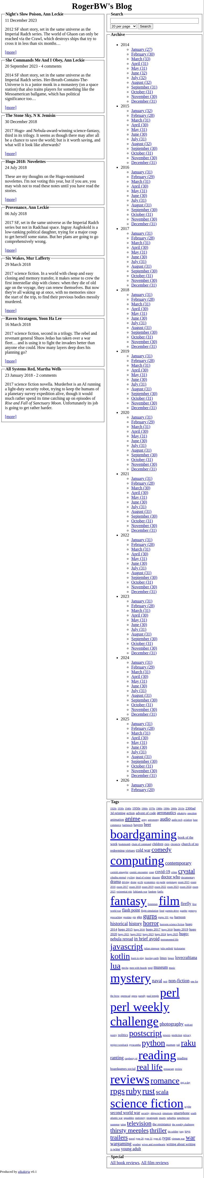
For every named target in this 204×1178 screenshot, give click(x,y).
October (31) (142, 92)
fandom (152, 891)
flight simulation (149, 910)
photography (172, 1024)
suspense (115, 1124)
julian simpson (151, 948)
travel (132, 1138)
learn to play (137, 958)
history (135, 923)
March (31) (140, 120)
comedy (161, 849)
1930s (121, 808)
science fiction (147, 1103)
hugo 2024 (160, 934)
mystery (130, 978)
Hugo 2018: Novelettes (26, 161)
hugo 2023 (148, 934)
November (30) (144, 96)
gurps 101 (163, 917)
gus (171, 917)
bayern (138, 825)
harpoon (180, 917)
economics (149, 882)
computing (137, 860)
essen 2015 (184, 882)
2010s (181, 808)
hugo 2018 (167, 929)
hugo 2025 (172, 934)
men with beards (138, 967)
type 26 (140, 1138)
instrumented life (170, 939)
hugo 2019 (181, 929)
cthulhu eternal (118, 877)
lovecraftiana (186, 957)
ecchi (140, 882)
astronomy (153, 819)
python (153, 1043)
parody (142, 995)
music (172, 967)
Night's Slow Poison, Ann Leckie (35, 14)
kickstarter (179, 948)
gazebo (183, 910)
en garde (160, 882)
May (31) (139, 68)
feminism (153, 904)
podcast (189, 1024)
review (178, 1068)
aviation (188, 819)
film (169, 901)
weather (137, 1144)
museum (161, 967)
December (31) (143, 101)
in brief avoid (147, 938)
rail (178, 1044)
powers (166, 1035)
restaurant (169, 1068)
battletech (127, 825)
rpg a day (185, 1082)
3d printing (117, 813)
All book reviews (124, 1162)
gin (134, 917)
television (139, 1123)
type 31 (149, 1138)
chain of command (141, 844)
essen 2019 (147, 886)
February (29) (142, 176)
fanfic (160, 891)
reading (157, 1055)
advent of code (146, 813)
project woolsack (119, 1044)
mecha (125, 967)
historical (119, 923)
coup (151, 872)
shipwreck (155, 1113)
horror (151, 923)
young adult (131, 1149)
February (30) (142, 54)
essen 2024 (185, 886)
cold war (143, 850)
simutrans (168, 1113)
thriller (158, 1130)
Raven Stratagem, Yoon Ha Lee (34, 318)
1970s (152, 808)
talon (123, 1124)
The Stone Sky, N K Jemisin (30, 115)
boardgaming (143, 834)
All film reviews (155, 1162)
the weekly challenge (183, 1124)
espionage (171, 882)
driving (125, 882)
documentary (188, 877)
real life (150, 1067)
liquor (171, 958)
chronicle (175, 844)
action (130, 813)
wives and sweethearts (153, 1144)
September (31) (144, 87)
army (144, 819)
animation (117, 819)
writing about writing (181, 1144)
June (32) (139, 73)
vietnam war (178, 1138)
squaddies (129, 1117)
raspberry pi (131, 1058)
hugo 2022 (136, 934)
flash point (131, 910)
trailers (119, 1137)
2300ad (190, 808)
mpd (150, 967)
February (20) (142, 789)
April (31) (139, 63)
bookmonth (124, 844)
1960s (145, 808)
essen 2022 (160, 886)
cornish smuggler (119, 872)
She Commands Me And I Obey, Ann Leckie (45, 60)
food (161, 910)
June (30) (139, 134)
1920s (113, 808)
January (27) (141, 49)
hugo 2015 (125, 929)
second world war (125, 1112)
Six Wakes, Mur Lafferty (28, 258)
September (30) (144, 148)
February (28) (142, 115)
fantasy (128, 901)
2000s (174, 808)
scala (162, 1091)
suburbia (171, 1117)
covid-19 (162, 871)
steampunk (152, 1117)
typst (167, 1138)
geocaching (116, 917)
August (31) (141, 205)
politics (123, 1035)
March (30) (140, 488)
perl (170, 992)
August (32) (141, 82)
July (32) (138, 77)
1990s (167, 808)
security (145, 1113)
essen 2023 (173, 886)
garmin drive (172, 910)
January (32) (141, 110)
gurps (150, 916)
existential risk (124, 891)
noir (165, 981)
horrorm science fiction (172, 924)
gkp (139, 917)
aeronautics (166, 812)
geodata (127, 917)
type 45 (157, 1138)
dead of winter (143, 877)
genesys (192, 910)
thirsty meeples (129, 1130)
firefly (186, 903)
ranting (117, 1057)
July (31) (138, 139)
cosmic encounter (138, 872)
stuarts (162, 1117)
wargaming (121, 1143)
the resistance (162, 1124)
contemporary (178, 863)
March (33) (140, 59)
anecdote (192, 813)
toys (188, 1131)
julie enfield (166, 948)
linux (163, 958)
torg (182, 1131)
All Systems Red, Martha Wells (33, 369)
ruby (133, 1091)
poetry (113, 1035)
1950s (136, 808)
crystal (186, 871)
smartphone (182, 1113)
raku (188, 1043)
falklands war (140, 891)
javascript (126, 946)
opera (134, 995)
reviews (129, 1079)
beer (147, 824)
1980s (159, 808)
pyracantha (135, 1044)
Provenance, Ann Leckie (27, 207)
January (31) (141, 172)
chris (166, 844)
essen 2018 (135, 886)
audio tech (176, 819)
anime (132, 818)
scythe (188, 1106)
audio (165, 819)
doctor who (170, 877)
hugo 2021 (123, 934)
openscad (125, 995)
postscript (145, 1033)
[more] (11, 52)
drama (115, 881)
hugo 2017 (153, 929)
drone (133, 882)
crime (174, 872)
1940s (128, 808)
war (190, 1137)
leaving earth (152, 958)
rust (148, 1091)
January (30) (141, 785)
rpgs (117, 1091)
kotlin (120, 956)
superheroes (183, 1117)
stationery (140, 1117)
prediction (176, 1035)
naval (157, 980)
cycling (131, 877)
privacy (187, 1035)
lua (115, 966)
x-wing (115, 1149)
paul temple (153, 995)
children (157, 844)
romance (164, 1080)
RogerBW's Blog (102, 6)
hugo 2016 (139, 929)
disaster (156, 877)
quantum (170, 1044)
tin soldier (173, 1131)
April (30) (139, 125)
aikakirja (181, 813)
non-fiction (179, 980)
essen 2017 (122, 886)
